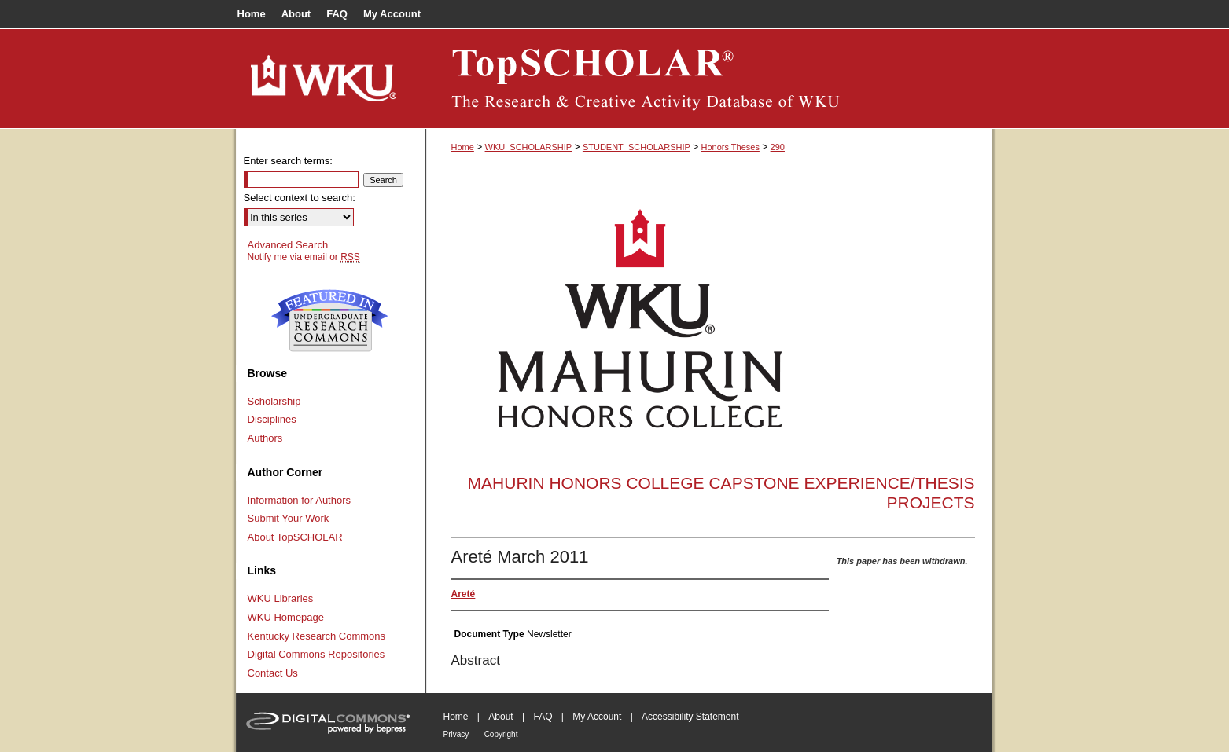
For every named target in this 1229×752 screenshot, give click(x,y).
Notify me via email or (304, 256)
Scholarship (274, 401)
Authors (265, 438)
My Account (596, 716)
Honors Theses (730, 147)
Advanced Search (288, 245)
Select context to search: (299, 198)
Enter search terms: (288, 161)
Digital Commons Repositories (316, 654)
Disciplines (272, 419)
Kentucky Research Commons (317, 636)
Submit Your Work (288, 518)
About (500, 716)
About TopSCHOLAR (295, 537)
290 (778, 147)
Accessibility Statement (690, 716)
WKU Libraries (281, 598)
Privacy (456, 734)
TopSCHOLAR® (709, 78)
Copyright (501, 734)
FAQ (542, 716)
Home (462, 147)
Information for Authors (299, 500)
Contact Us (273, 673)
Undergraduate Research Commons (330, 320)
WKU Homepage (286, 617)
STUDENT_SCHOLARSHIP (636, 147)
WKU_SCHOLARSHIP (528, 147)
